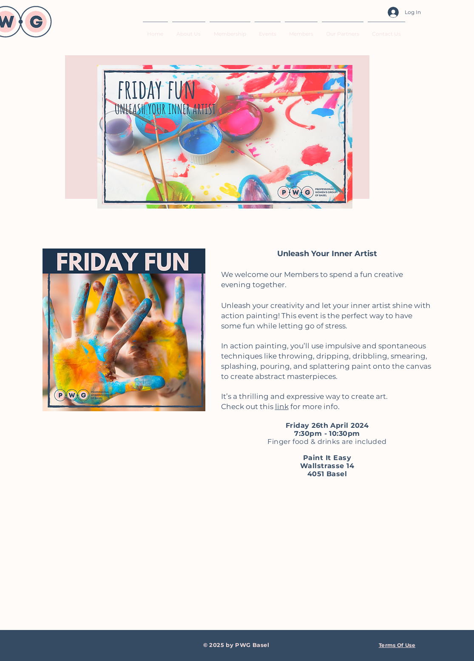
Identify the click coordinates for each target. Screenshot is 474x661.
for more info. (314, 406)
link (282, 406)
